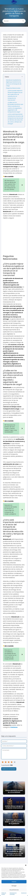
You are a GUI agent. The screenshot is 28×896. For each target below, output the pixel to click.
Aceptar (14, 881)
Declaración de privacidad (13, 893)
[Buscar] (22, 20)
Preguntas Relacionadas (13, 88)
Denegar (14, 886)
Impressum (24, 892)
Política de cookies (3, 893)
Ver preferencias (14, 890)
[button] (26, 865)
